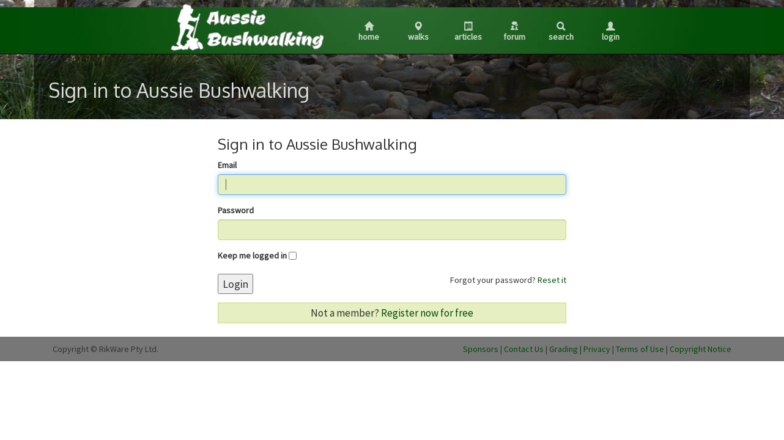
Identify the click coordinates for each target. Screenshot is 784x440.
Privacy (596, 348)
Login (610, 32)
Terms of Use (640, 348)
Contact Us (524, 348)
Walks (418, 32)
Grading (563, 348)
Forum (514, 31)
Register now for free (427, 313)
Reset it (552, 279)
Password (236, 210)
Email (227, 165)
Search (561, 32)
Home (368, 32)
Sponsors (480, 348)
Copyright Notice (700, 348)
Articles (468, 32)
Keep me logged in (252, 255)
